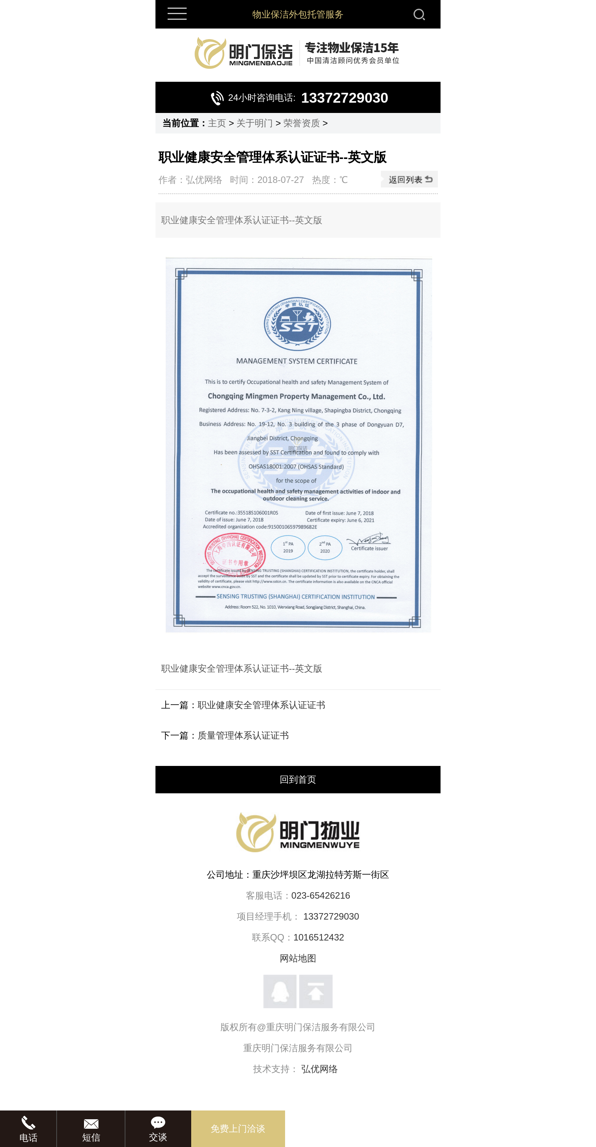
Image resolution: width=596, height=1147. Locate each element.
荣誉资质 (302, 123)
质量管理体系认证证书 (243, 735)
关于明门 (254, 123)
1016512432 (318, 937)
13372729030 (331, 916)
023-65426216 (321, 895)
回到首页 (298, 779)
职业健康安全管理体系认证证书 (261, 705)
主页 (217, 123)
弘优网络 (319, 1069)
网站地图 (298, 958)
